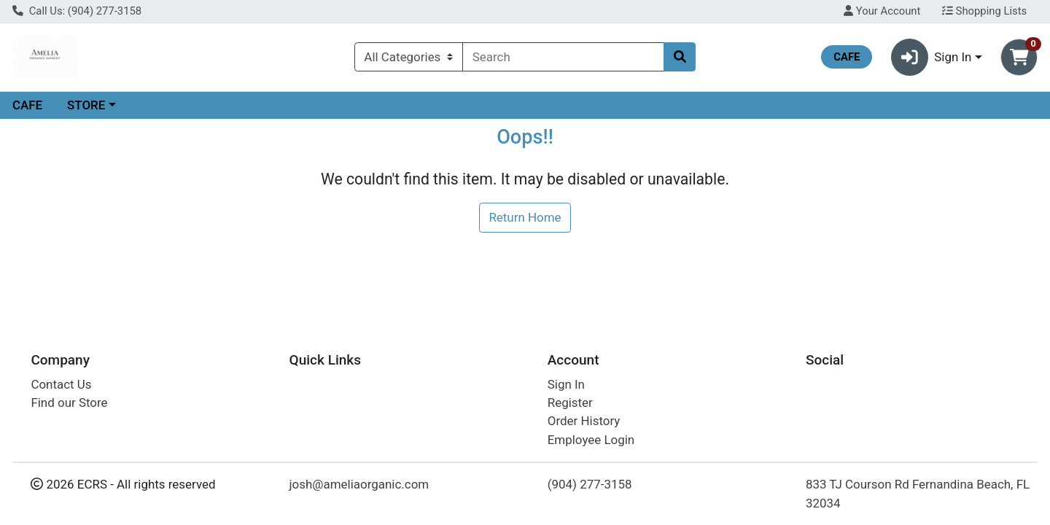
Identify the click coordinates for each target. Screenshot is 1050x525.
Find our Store (69, 402)
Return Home (525, 217)
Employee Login (591, 439)
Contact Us (61, 384)
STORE (86, 105)
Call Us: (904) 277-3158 (76, 11)
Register (570, 402)
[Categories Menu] (408, 56)
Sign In (566, 384)
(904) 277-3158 (590, 484)
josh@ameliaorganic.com (359, 484)
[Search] (563, 56)
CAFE (27, 105)
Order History (584, 420)
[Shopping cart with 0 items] (1019, 57)
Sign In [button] (931, 57)
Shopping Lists (984, 11)
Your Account (882, 11)
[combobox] (563, 56)
